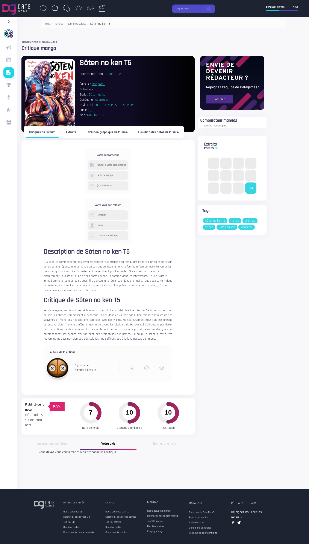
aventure (101, 99)
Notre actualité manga (159, 511)
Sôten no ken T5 (215, 221)
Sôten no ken (98, 94)
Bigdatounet (82, 365)
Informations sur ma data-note (34, 420)
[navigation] (8, 20)
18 (90, 110)
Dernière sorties (155, 526)
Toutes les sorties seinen (117, 105)
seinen (93, 105)
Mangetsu (98, 84)
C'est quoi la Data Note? (201, 512)
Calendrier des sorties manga (162, 516)
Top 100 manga (155, 521)
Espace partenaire (198, 517)
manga (235, 221)
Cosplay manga (155, 531)
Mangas (153, 502)
